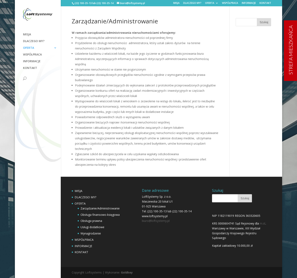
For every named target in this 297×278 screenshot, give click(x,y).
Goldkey (127, 272)
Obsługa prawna (91, 221)
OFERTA (209, 3)
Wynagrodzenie (91, 233)
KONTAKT (265, 3)
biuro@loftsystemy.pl (156, 221)
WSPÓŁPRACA (230, 3)
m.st (262, 223)
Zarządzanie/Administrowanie (100, 208)
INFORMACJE (249, 3)
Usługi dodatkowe (92, 227)
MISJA (176, 3)
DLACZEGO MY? (192, 3)
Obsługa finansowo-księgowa (100, 215)
